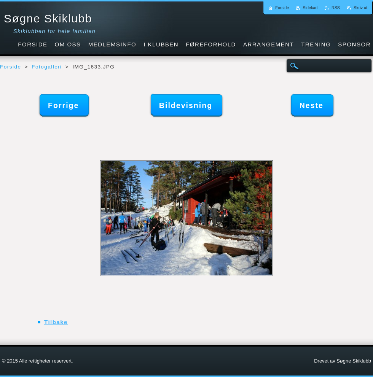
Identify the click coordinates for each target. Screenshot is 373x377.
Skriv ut (360, 7)
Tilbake (56, 322)
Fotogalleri (47, 67)
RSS (336, 7)
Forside (10, 67)
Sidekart (310, 7)
